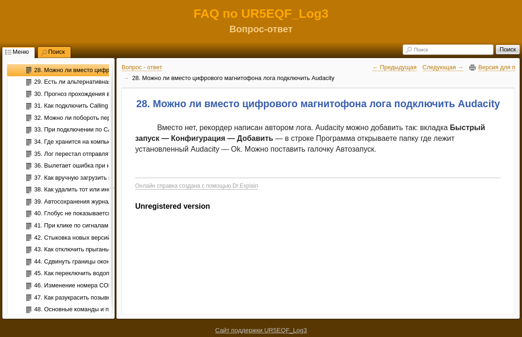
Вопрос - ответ (142, 67)
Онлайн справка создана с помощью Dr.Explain (196, 186)
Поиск (421, 49)
